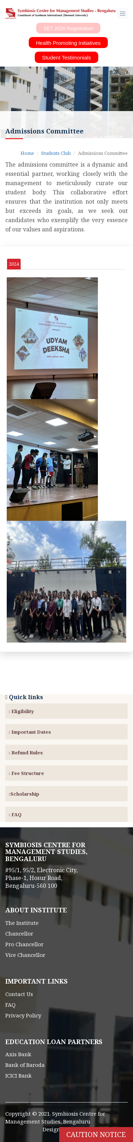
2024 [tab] (14, 264)
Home (27, 153)
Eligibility (21, 711)
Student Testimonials (66, 57)
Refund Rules (26, 752)
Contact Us (19, 993)
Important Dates (30, 732)
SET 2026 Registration (68, 28)
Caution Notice (96, 1134)
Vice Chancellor (25, 954)
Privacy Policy (23, 1015)
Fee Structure (26, 773)
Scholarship (24, 794)
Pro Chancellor (24, 944)
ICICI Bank (18, 1075)
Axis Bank (18, 1054)
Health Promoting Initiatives (68, 43)
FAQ (15, 814)
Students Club (56, 153)
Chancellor (19, 933)
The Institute (22, 922)
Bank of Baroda (25, 1064)
